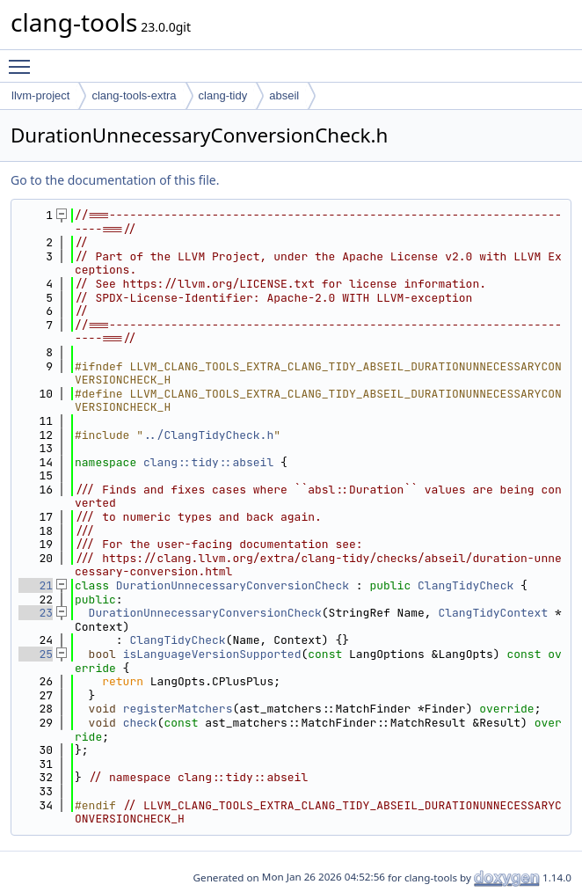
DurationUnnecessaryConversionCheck (232, 585)
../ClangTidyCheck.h (208, 435)
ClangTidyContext (493, 612)
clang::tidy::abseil (208, 462)
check (140, 722)
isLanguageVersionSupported (212, 654)
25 (35, 654)
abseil (284, 95)
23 (35, 612)
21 (35, 585)
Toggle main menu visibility (24, 59)
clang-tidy (223, 95)
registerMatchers (178, 708)
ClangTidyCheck (465, 585)
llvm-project (40, 95)
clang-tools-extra (133, 95)
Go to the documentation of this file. (115, 180)
